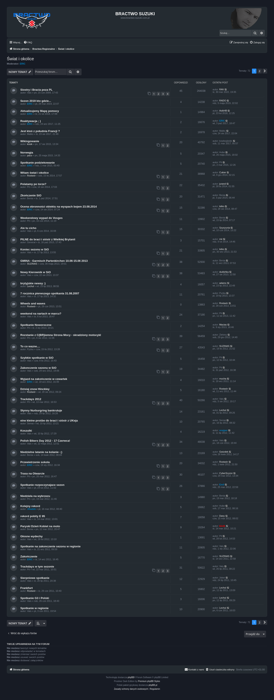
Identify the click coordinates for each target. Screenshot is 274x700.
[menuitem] (28, 42)
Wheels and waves (32, 303)
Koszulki (26, 430)
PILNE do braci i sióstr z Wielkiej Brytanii (47, 239)
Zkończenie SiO (30, 195)
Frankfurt (26, 588)
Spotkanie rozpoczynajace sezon (42, 484)
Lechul (30, 286)
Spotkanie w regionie (34, 608)
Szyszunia (224, 227)
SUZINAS (32, 263)
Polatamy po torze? (33, 184)
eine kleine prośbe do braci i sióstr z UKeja (49, 420)
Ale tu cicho (28, 228)
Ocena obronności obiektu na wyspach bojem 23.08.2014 (58, 206)
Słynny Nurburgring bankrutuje (41, 410)
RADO (222, 100)
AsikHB (223, 110)
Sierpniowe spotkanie (34, 578)
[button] (264, 71)
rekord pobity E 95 (32, 516)
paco (29, 155)
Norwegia (26, 152)
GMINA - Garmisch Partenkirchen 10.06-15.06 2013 (54, 260)
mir (220, 239)
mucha (222, 378)
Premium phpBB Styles (149, 681)
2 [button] (259, 71)
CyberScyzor (226, 473)
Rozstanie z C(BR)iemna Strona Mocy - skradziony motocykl (60, 335)
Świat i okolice (20, 58)
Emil (221, 484)
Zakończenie (28, 556)
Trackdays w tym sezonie (37, 566)
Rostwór (31, 175)
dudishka (224, 272)
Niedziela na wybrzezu (35, 496)
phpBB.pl (153, 685)
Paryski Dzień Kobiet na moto (40, 526)
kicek (222, 526)
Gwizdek (223, 451)
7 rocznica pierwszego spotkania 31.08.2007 (49, 293)
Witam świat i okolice (34, 172)
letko (221, 206)
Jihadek (31, 509)
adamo (222, 283)
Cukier (222, 172)
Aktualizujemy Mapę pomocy (39, 111)
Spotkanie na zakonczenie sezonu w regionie (50, 546)
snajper (223, 430)
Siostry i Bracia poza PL (36, 89)
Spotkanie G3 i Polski (34, 598)
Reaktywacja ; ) (30, 121)
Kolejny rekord (30, 506)
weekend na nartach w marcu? (40, 313)
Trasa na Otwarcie (32, 473)
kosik (29, 144)
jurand (222, 183)
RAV (221, 89)
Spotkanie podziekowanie (37, 162)
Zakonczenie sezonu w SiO (38, 367)
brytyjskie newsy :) (33, 283)
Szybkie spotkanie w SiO (37, 357)
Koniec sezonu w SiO (34, 249)
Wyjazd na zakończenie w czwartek (43, 379)
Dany (222, 516)
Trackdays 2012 (30, 399)
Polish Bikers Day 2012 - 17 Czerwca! (45, 440)
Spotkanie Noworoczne (35, 325)
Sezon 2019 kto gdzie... (35, 100)
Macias (223, 324)
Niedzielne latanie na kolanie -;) (41, 452)
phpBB (131, 677)
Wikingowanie (29, 141)
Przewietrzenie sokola (35, 462)
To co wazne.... (30, 346)
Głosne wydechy (31, 536)
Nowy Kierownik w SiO (35, 272)
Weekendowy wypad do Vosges (41, 218)
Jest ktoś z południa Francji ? (40, 131)
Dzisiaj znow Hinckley (34, 389)
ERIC (22, 63)
